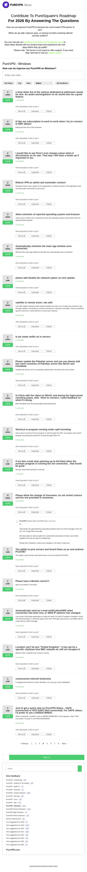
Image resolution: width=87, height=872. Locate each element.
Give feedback (13, 776)
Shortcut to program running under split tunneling (43, 429)
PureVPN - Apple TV (13, 786)
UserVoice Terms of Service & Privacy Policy (44, 866)
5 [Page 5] (47, 744)
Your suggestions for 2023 (15, 838)
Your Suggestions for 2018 (15, 822)
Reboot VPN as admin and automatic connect (40, 182)
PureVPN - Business (13, 790)
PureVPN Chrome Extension (16, 809)
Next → (65, 744)
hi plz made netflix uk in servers (33, 336)
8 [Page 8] (58, 744)
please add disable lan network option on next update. (45, 278)
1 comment (19, 474)
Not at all (23, 111)
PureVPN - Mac (11, 803)
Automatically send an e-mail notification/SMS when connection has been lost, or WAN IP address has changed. (48, 611)
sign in (46, 757)
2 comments (19, 281)
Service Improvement (13, 819)
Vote (7, 100)
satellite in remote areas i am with (34, 302)
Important (36, 111)
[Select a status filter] (43, 83)
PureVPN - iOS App (13, 796)
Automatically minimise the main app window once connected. (43, 247)
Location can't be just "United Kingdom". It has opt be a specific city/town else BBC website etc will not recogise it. (47, 648)
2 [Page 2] (35, 744)
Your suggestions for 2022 (15, 835)
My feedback (62, 83)
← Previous (23, 744)
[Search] (80, 768)
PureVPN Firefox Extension (15, 816)
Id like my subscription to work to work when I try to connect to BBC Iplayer (48, 122)
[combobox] (42, 768)
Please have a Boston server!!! (32, 581)
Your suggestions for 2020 (15, 828)
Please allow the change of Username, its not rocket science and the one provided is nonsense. (48, 496)
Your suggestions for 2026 (15, 845)
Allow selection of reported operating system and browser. (47, 214)
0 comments (19, 100)
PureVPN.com (13, 850)
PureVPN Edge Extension (15, 812)
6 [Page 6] (50, 744)
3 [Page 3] (39, 744)
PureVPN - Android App (14, 780)
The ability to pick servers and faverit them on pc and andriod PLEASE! (49, 550)
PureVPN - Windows (13, 806)
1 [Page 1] (31, 744)
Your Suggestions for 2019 (15, 825)
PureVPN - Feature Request (16, 793)
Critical (50, 111)
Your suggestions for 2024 (15, 841)
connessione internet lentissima (33, 678)
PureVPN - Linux (12, 799)
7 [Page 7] (54, 744)
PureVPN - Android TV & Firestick (18, 783)
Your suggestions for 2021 (15, 832)
